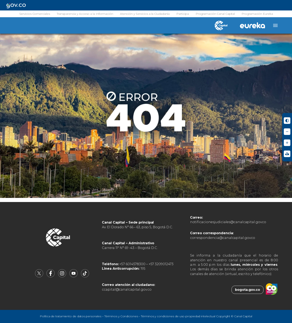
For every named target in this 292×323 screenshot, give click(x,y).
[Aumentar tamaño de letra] (287, 143)
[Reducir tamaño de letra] (287, 132)
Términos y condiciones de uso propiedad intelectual (178, 316)
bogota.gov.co (247, 290)
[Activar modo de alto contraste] (287, 120)
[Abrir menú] (275, 25)
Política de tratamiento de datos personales (70, 316)
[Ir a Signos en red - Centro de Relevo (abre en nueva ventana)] (287, 154)
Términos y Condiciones (121, 316)
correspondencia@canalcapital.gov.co (222, 238)
